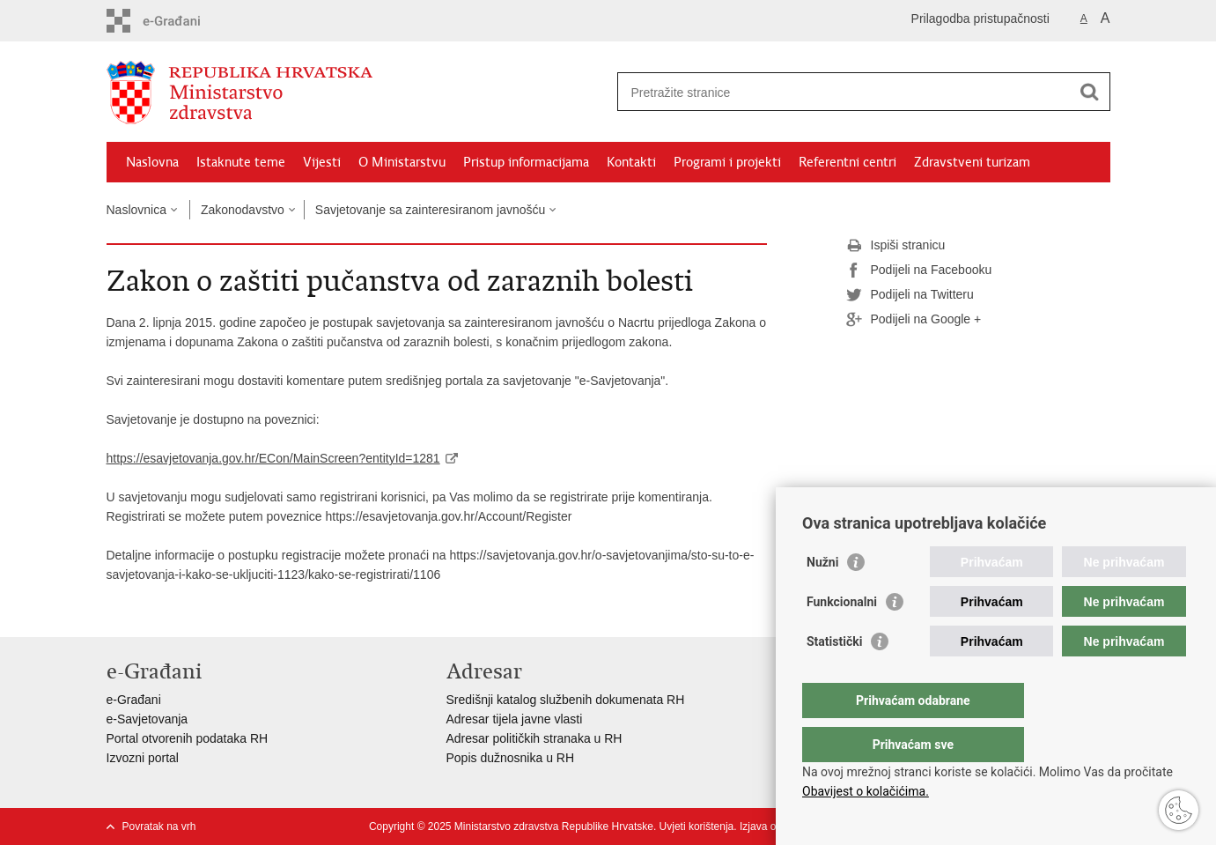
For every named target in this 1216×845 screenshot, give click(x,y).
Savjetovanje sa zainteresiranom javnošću (430, 210)
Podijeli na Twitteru (910, 295)
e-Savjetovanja (147, 719)
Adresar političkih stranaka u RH (534, 738)
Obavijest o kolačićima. (865, 791)
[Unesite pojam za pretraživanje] (845, 92)
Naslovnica (136, 210)
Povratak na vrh (159, 826)
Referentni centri (847, 162)
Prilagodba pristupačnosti (980, 18)
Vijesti (322, 162)
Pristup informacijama (526, 162)
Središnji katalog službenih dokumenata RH (565, 700)
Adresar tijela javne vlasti (514, 719)
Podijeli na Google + (914, 320)
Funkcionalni (842, 637)
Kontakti (631, 162)
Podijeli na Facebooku (919, 270)
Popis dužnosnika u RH (510, 758)
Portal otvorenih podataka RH (188, 738)
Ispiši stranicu (896, 246)
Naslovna (152, 162)
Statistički (834, 677)
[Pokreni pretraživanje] (1090, 92)
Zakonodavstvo (242, 210)
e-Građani (134, 700)
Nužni (822, 597)
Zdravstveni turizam (972, 162)
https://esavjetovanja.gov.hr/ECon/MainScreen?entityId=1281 (273, 458)
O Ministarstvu (402, 162)
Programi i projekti (727, 162)
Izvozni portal (143, 758)
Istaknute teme (240, 162)
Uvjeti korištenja (697, 826)
